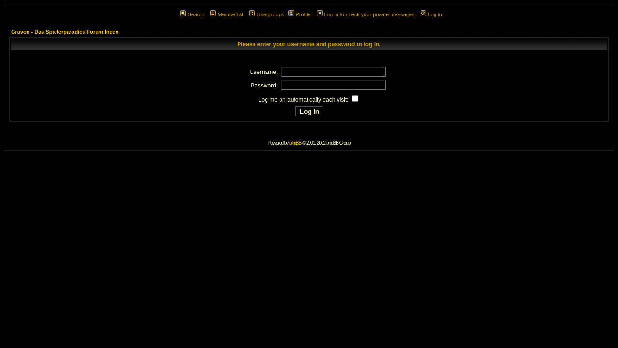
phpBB (295, 142)
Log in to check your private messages (366, 14)
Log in (431, 14)
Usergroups (266, 14)
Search (192, 14)
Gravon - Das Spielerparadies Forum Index (65, 32)
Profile (299, 14)
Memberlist (226, 14)
